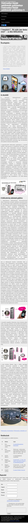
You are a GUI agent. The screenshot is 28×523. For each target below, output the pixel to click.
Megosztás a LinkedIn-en (20, 430)
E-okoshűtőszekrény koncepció (18, 445)
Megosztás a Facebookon (7, 430)
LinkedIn (17, 521)
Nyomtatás (4, 16)
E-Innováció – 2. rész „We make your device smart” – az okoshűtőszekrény (19, 461)
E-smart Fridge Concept (19, 470)
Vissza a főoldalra (5, 22)
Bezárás (3, 19)
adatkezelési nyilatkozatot (13, 501)
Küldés (9, 514)
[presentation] (16, 510)
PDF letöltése (4, 13)
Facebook (12, 521)
